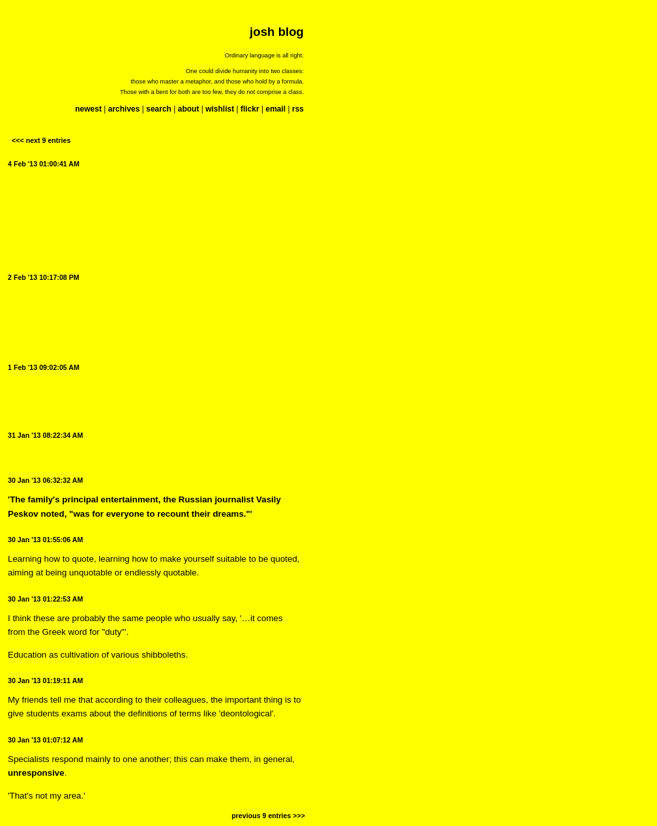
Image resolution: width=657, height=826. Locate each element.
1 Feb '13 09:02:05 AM (44, 367)
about (188, 109)
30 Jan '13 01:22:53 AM (45, 599)
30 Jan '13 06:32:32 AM (45, 480)
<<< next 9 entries (41, 140)
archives (124, 109)
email (275, 109)
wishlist (219, 109)
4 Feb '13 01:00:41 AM (44, 164)
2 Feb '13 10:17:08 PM (44, 277)
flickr (250, 109)
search (158, 109)
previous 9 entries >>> (268, 815)
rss (298, 109)
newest (88, 109)
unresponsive (36, 773)
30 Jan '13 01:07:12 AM (45, 740)
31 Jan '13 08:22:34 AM (45, 435)
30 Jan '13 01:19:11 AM (45, 680)
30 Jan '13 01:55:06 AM (45, 539)
